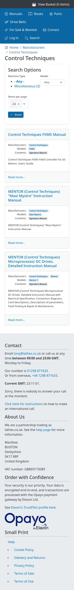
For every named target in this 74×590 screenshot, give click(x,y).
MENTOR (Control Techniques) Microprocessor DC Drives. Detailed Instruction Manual (34, 261)
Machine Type (16, 76)
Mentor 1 (33, 280)
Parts (58, 14)
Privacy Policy (24, 565)
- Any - (19, 81)
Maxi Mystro (35, 214)
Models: (21, 148)
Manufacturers (34, 47)
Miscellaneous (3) (27, 86)
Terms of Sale (24, 573)
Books (38, 14)
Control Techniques (38, 145)
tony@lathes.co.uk (27, 353)
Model (44, 76)
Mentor (54, 276)
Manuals (15, 14)
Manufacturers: (17, 145)
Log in (14, 38)
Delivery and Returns (29, 558)
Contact (53, 30)
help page (43, 430)
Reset (18, 115)
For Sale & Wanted (23, 30)
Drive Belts (18, 22)
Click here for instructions (24, 404)
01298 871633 (37, 371)
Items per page (17, 96)
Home (14, 47)
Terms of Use (24, 581)
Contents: (20, 152)
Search (35, 38)
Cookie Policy (24, 550)
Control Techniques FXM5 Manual (37, 134)
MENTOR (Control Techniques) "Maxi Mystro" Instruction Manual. (34, 195)
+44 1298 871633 (44, 375)
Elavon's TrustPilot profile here (33, 507)
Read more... (16, 177)
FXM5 (32, 149)
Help (11, 542)
